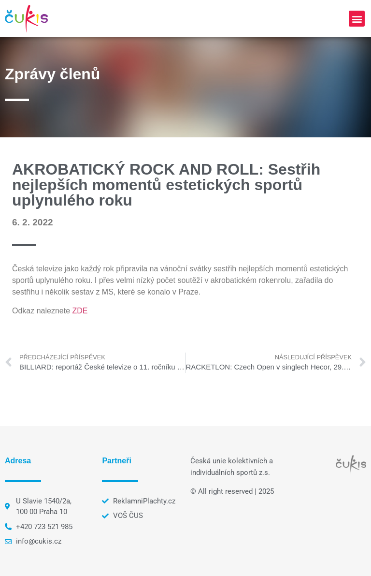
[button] (357, 19)
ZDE (80, 311)
